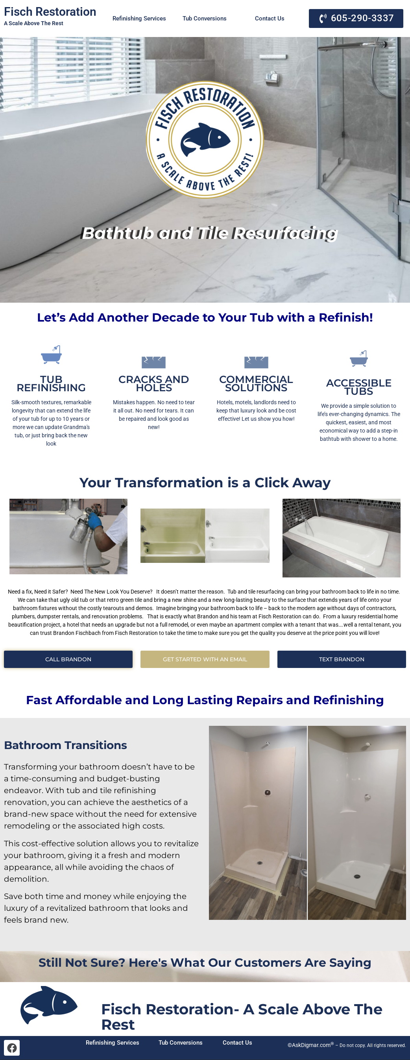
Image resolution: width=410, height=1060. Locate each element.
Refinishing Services (139, 18)
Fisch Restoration (50, 11)
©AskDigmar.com (310, 1045)
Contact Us (269, 18)
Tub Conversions (205, 18)
